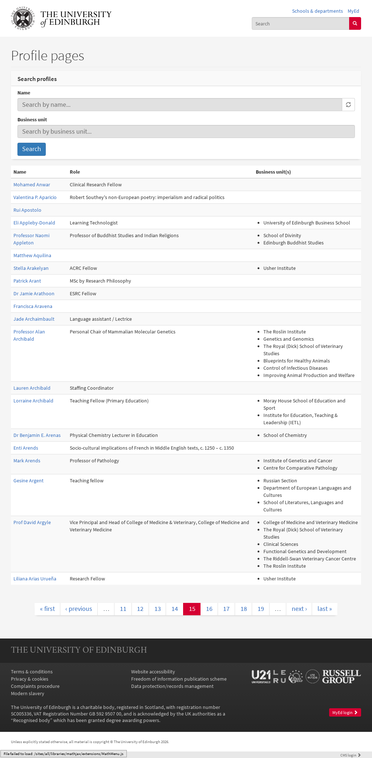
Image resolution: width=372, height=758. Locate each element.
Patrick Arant (27, 280)
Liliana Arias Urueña (34, 578)
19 (261, 609)
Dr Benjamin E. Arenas (37, 435)
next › (299, 609)
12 (140, 609)
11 (123, 609)
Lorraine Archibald (33, 400)
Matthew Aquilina (32, 255)
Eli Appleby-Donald (34, 222)
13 (157, 609)
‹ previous (78, 609)
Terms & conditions (32, 671)
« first (47, 609)
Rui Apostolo (27, 210)
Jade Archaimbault (33, 319)
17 (226, 609)
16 (209, 609)
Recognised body (31, 720)
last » (325, 609)
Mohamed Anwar (31, 184)
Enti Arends (25, 448)
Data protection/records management (172, 686)
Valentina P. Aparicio (35, 197)
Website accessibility (153, 671)
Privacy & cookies (29, 679)
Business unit (32, 119)
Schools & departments (317, 11)
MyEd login (345, 712)
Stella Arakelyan (31, 268)
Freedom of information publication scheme (179, 679)
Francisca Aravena (32, 306)
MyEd (353, 11)
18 (243, 609)
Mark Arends (26, 460)
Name (23, 92)
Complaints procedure (35, 686)
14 (174, 609)
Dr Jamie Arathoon (33, 293)
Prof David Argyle (32, 522)
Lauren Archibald (31, 388)
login (350, 755)
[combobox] (300, 23)
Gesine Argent (28, 480)
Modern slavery (27, 693)
